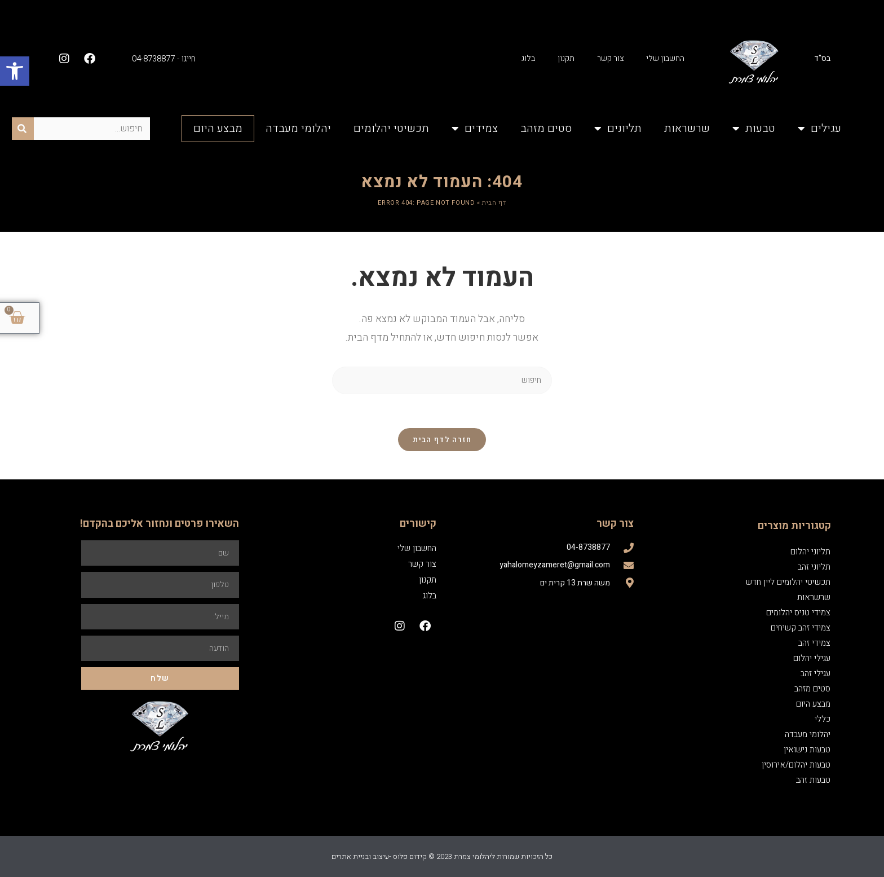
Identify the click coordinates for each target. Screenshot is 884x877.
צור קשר (610, 58)
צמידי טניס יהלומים (798, 612)
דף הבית (494, 203)
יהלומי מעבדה (298, 128)
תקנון (566, 58)
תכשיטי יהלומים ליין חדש (788, 582)
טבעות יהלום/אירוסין (796, 765)
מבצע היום (217, 128)
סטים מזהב (546, 128)
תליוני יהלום (810, 551)
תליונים (618, 128)
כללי (822, 719)
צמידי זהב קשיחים (800, 628)
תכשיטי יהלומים (391, 128)
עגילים (819, 128)
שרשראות (687, 128)
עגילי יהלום (811, 658)
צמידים (475, 128)
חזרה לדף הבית (442, 439)
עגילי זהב (815, 673)
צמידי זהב (814, 643)
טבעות (753, 128)
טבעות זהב (813, 780)
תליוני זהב (814, 567)
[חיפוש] (23, 128)
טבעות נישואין (807, 749)
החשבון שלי (665, 58)
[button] (14, 71)
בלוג (528, 58)
